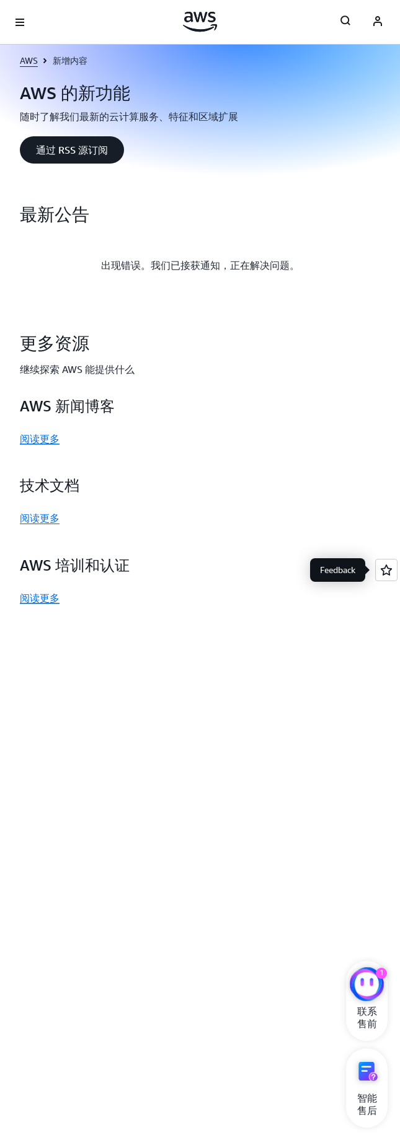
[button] (72, 150)
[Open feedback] (386, 570)
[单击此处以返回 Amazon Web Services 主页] (200, 22)
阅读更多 (40, 438)
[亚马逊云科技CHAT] (367, 985)
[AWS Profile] (377, 22)
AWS (29, 60)
